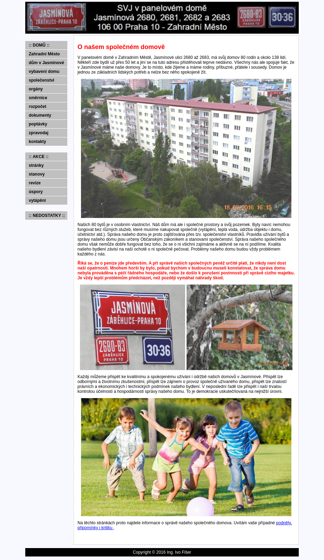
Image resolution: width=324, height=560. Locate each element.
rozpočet (37, 106)
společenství (41, 80)
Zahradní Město (44, 54)
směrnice (38, 97)
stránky (36, 165)
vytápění (37, 200)
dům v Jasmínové (46, 62)
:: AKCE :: (38, 156)
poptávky (38, 124)
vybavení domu (44, 71)
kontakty (37, 141)
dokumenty (40, 115)
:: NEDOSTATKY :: (47, 215)
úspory (36, 191)
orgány (36, 89)
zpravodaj (38, 132)
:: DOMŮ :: (39, 45)
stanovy (37, 174)
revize (35, 182)
